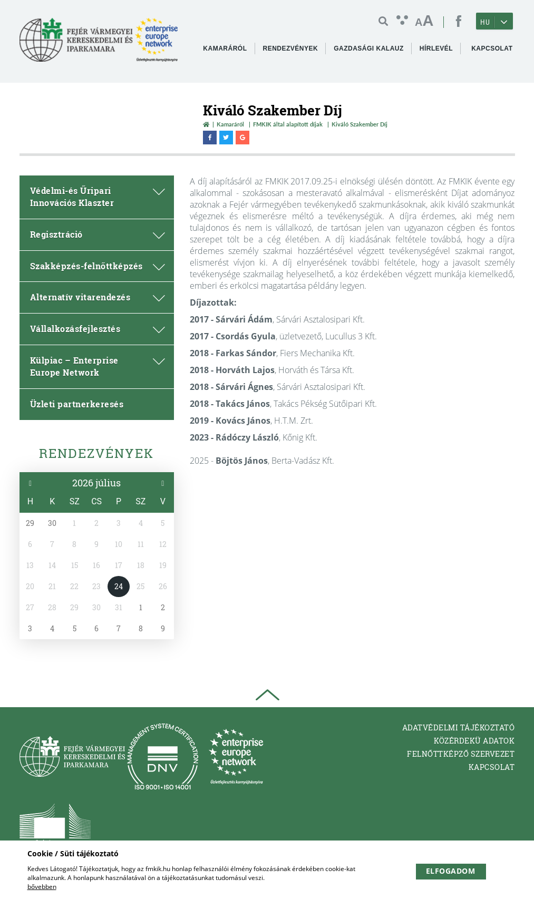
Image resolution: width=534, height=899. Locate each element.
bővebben (41, 886)
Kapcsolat (492, 767)
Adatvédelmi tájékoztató (458, 727)
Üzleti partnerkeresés (77, 403)
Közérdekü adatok (474, 741)
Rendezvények (96, 453)
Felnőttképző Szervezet (460, 754)
